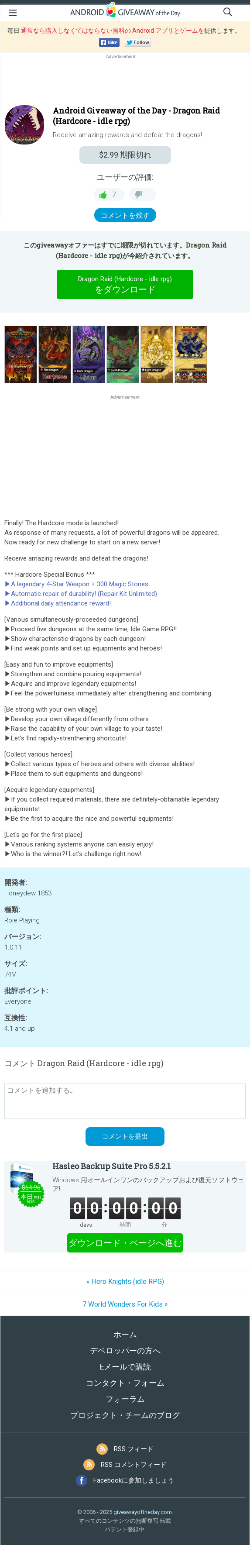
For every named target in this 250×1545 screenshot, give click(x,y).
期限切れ (125, 154)
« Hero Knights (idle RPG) (125, 1281)
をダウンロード (125, 284)
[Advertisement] (125, 81)
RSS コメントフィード (134, 1465)
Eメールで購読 (125, 1366)
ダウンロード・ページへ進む (125, 1243)
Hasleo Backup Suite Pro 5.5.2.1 (111, 1166)
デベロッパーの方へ (125, 1350)
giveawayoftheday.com (142, 1512)
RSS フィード (134, 1449)
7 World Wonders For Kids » (125, 1304)
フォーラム (125, 1399)
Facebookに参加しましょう (133, 1480)
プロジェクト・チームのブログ (125, 1415)
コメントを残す (125, 215)
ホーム (125, 1334)
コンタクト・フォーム (125, 1382)
